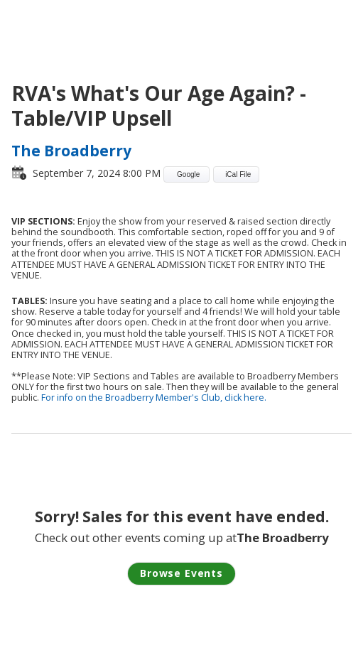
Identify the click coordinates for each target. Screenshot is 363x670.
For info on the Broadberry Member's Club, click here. (153, 397)
